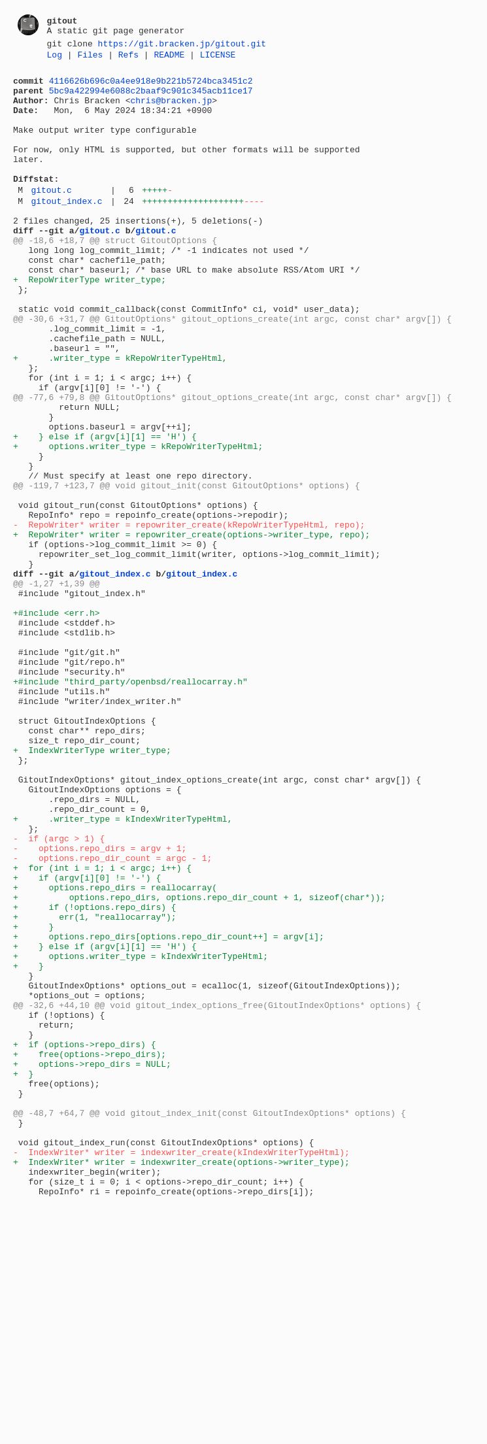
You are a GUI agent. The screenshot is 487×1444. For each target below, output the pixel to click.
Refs (128, 58)
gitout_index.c (66, 230)
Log (54, 58)
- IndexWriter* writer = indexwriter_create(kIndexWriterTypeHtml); (181, 1369)
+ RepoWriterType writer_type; (89, 322)
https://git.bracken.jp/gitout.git (182, 45)
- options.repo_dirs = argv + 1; (99, 1005)
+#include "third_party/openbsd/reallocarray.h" (130, 805)
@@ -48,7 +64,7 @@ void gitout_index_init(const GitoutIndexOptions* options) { (209, 1322)
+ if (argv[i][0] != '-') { (87, 1040)
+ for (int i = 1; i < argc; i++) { (102, 1028)
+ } (33, 1099)
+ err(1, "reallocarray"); (94, 1087)
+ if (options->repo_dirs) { (84, 1240)
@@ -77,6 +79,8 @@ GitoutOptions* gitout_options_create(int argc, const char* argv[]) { (232, 463)
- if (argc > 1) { (59, 993)
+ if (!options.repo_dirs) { (94, 1075)
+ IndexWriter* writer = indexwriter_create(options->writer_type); (181, 1381)
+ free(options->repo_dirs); (89, 1252)
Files (90, 58)
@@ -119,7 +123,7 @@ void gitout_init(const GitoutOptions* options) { (186, 569)
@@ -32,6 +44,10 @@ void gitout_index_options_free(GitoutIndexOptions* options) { (217, 1193)
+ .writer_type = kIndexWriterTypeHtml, (122, 969)
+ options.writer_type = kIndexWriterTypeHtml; (140, 1134)
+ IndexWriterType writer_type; (92, 887)
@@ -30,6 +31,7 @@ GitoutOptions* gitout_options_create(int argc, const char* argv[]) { (232, 369)
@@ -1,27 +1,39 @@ (56, 687)
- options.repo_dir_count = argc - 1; (112, 1016)
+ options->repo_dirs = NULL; (92, 1263)
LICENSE (218, 58)
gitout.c (51, 217)
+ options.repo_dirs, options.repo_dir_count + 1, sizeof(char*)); (199, 1063)
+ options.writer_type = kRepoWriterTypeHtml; (138, 522)
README (169, 58)
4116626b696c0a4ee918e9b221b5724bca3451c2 (151, 86)
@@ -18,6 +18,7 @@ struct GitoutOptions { (115, 275)
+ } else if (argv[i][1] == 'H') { (105, 510)
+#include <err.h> (56, 722)
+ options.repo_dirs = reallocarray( (115, 1052)
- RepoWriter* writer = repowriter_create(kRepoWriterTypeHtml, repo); (189, 616)
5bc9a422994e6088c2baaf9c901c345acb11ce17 (151, 98)
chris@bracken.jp (171, 110)
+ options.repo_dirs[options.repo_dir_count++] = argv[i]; (168, 1111)
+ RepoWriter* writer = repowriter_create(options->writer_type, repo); (191, 628)
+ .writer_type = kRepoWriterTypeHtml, (120, 416)
